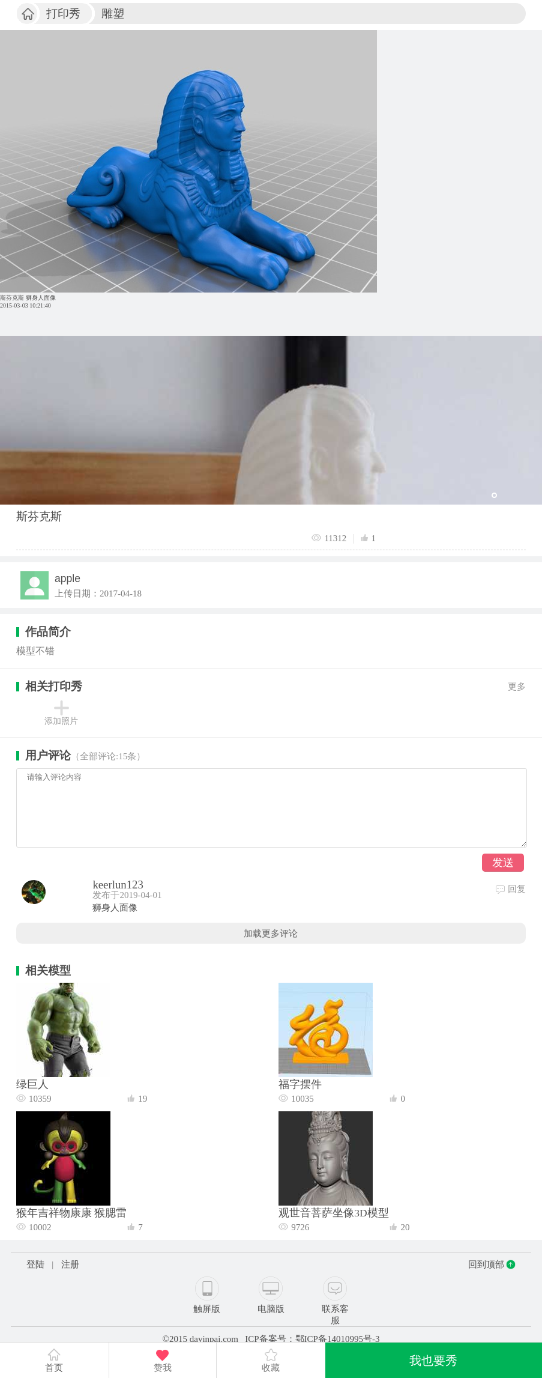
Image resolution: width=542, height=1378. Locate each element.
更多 (517, 686)
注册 (70, 1264)
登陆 (35, 1264)
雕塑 (112, 13)
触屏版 (206, 1309)
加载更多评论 (271, 933)
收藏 (271, 1368)
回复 (511, 889)
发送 (503, 863)
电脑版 (271, 1309)
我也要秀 (433, 1360)
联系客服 (335, 1314)
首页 (54, 1361)
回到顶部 (486, 1264)
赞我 (163, 1368)
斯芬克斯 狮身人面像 (28, 297)
